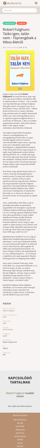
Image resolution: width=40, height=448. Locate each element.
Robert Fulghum (9, 311)
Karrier (20, 440)
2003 (4, 323)
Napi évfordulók (20, 420)
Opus (5, 317)
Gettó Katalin (8, 329)
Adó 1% (20, 443)
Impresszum (20, 430)
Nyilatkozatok (20, 436)
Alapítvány (20, 426)
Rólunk (20, 423)
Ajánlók (21, 23)
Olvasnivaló (9, 23)
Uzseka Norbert (12, 47)
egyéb (5, 336)
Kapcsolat (20, 433)
